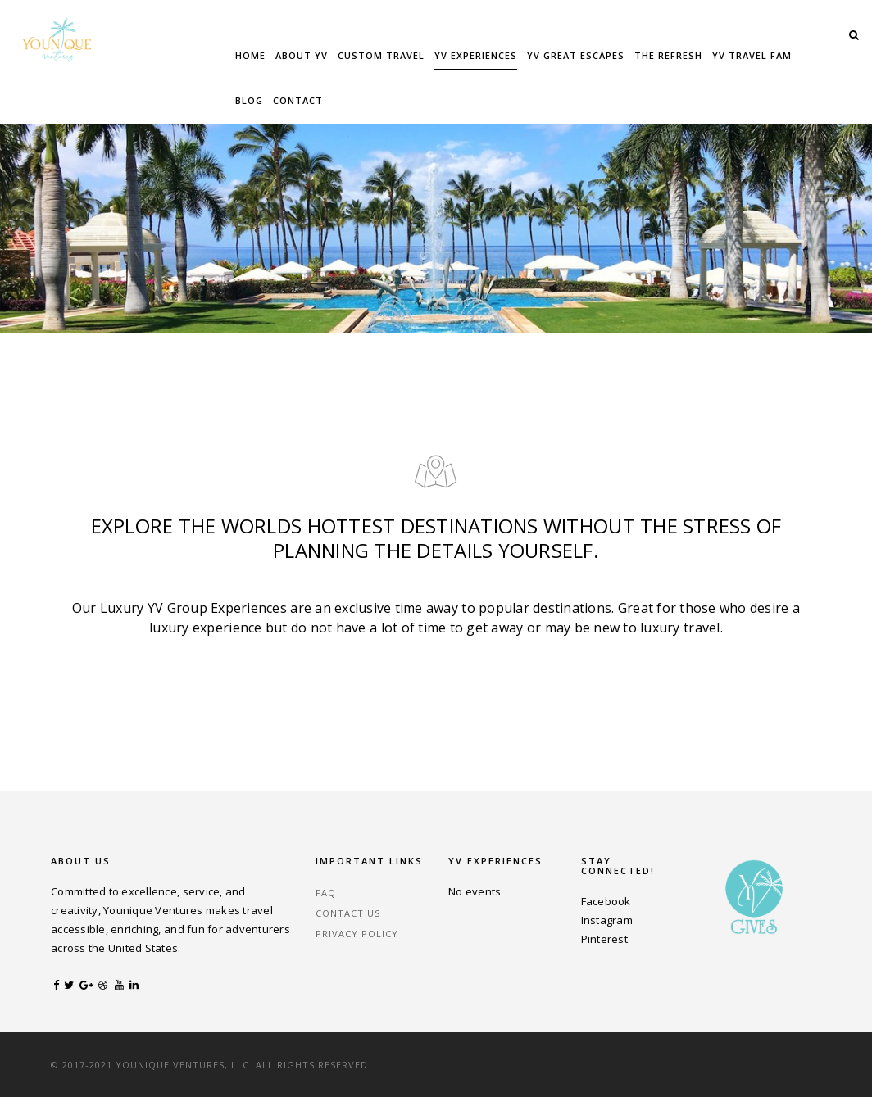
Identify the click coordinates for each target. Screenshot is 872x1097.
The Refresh (668, 55)
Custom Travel (381, 55)
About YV (301, 55)
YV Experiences (475, 55)
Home (250, 55)
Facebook (606, 901)
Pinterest (604, 939)
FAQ (326, 892)
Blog (249, 100)
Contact (298, 100)
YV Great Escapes (575, 55)
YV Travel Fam (752, 55)
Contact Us (348, 913)
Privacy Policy (357, 933)
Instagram (607, 920)
